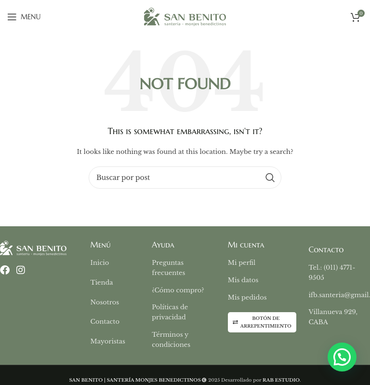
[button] (342, 357)
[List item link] (121, 263)
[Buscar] (185, 177)
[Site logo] (185, 16)
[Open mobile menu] (23, 17)
